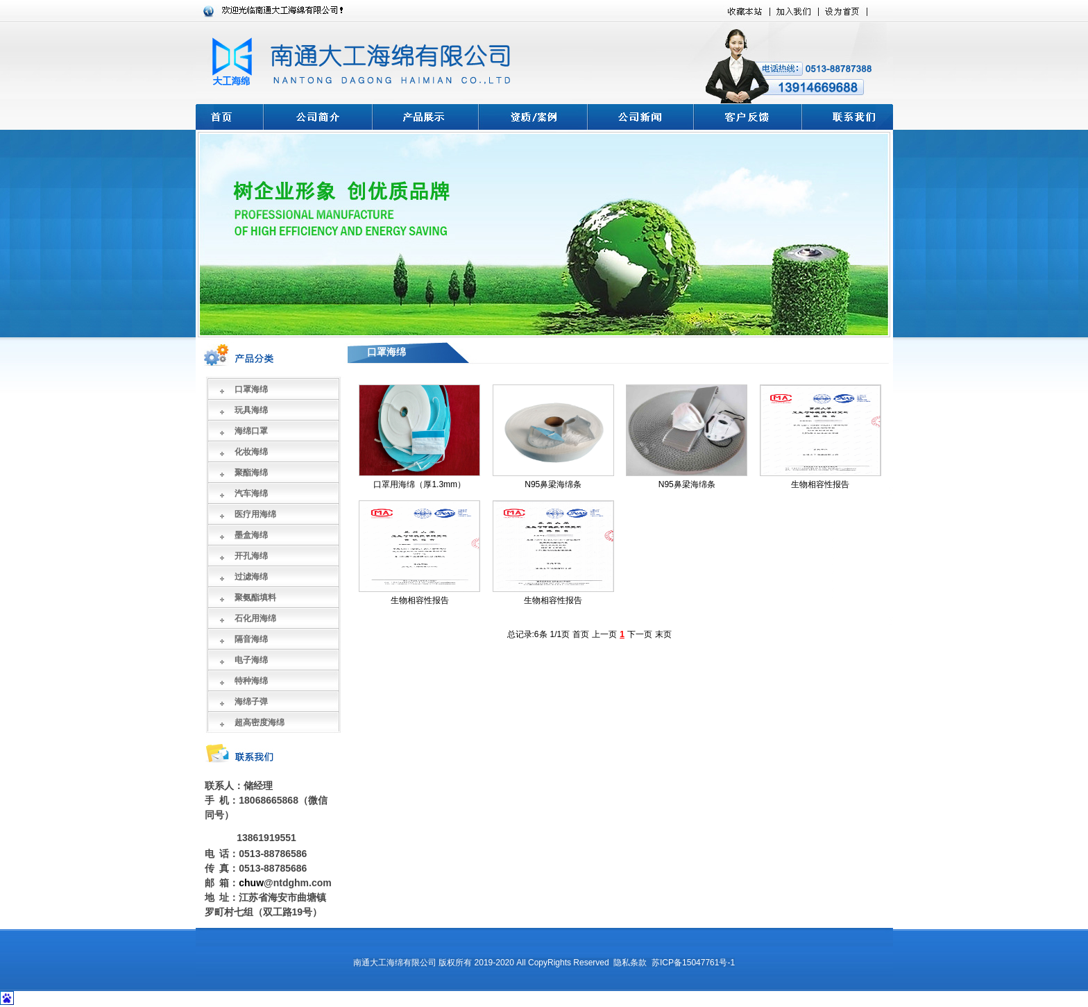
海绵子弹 (251, 701)
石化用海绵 (255, 618)
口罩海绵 (251, 389)
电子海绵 (251, 660)
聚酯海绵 (251, 472)
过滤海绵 (251, 577)
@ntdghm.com (298, 882)
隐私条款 (630, 962)
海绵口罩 (251, 431)
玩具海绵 (251, 410)
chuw (251, 882)
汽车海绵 (251, 493)
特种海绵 (251, 681)
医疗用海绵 (255, 514)
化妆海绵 (251, 452)
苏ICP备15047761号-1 (693, 962)
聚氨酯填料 (255, 597)
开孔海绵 (251, 556)
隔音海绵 (251, 639)
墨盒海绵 (251, 535)
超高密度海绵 (259, 722)
